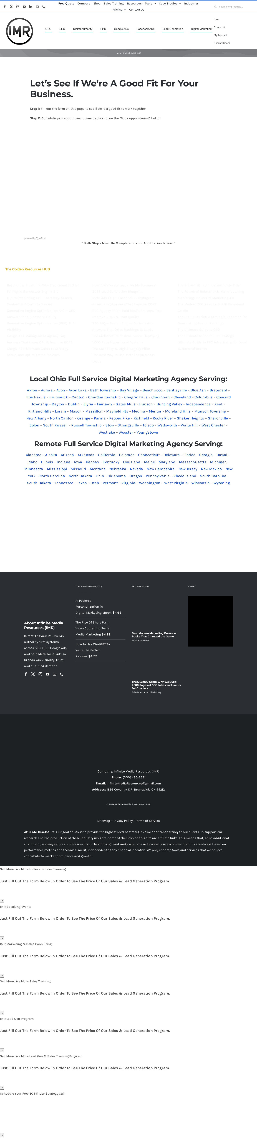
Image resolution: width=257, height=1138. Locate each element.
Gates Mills (125, 404)
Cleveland (182, 397)
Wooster (126, 432)
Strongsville (128, 425)
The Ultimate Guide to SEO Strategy (206, 336)
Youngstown (147, 432)
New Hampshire (161, 469)
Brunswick (58, 397)
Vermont (110, 483)
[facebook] (4, 6)
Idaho (32, 462)
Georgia (206, 455)
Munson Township (210, 411)
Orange (83, 418)
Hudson (146, 404)
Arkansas (86, 455)
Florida (189, 455)
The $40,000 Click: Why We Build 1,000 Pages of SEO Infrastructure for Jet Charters (156, 685)
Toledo (148, 425)
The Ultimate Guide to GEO (199, 330)
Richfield (141, 418)
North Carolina (52, 476)
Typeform (41, 238)
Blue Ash (198, 390)
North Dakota (80, 476)
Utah (94, 483)
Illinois (47, 462)
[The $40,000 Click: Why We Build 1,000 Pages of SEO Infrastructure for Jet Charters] (157, 661)
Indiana (63, 462)
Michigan (218, 462)
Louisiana (131, 462)
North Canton (62, 418)
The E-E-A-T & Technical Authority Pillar (209, 285)
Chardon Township (104, 397)
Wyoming (221, 483)
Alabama (34, 455)
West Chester (213, 425)
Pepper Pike (119, 418)
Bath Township (103, 390)
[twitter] (11, 6)
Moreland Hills (178, 411)
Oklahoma (117, 476)
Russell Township (86, 425)
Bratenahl (218, 390)
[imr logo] (19, 19)
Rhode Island (184, 476)
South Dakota (39, 483)
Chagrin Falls (136, 397)
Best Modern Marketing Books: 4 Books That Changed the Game (154, 635)
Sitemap (103, 821)
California (106, 455)
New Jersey (187, 469)
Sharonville (218, 418)
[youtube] (24, 6)
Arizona (67, 455)
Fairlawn (104, 404)
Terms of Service (147, 821)
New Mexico (211, 469)
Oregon (136, 476)
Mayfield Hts (117, 411)
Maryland (167, 462)
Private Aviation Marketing (146, 692)
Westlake (107, 432)
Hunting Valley (169, 404)
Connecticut (149, 455)
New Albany (36, 418)
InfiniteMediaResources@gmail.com (134, 783)
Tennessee (64, 483)
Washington (149, 483)
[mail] (37, 6)
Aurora (47, 390)
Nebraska (117, 469)
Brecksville (36, 397)
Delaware (171, 455)
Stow (109, 425)
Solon (34, 425)
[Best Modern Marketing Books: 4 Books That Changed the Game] (157, 612)
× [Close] (2, 901)
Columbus (204, 397)
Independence (198, 404)
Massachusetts (192, 462)
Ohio (100, 476)
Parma (99, 418)
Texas (82, 483)
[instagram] (17, 6)
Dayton (58, 404)
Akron (32, 390)
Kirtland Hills (39, 411)
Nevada (136, 469)
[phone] (43, 6)
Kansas (92, 462)
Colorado (126, 455)
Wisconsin (200, 483)
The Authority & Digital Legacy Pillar (121, 349)
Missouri (78, 469)
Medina (138, 411)
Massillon (93, 411)
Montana (98, 469)
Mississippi (57, 469)
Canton (78, 397)
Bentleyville (176, 390)
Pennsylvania (158, 476)
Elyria (88, 404)
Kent (218, 404)
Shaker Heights (190, 418)
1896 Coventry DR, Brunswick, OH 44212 (136, 789)
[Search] (215, 6)
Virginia (128, 483)
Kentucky (111, 462)
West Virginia (176, 483)
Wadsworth (167, 425)
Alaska (51, 455)
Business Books (140, 640)
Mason (76, 411)
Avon (60, 390)
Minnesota (33, 469)
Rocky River (163, 418)
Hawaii (222, 455)
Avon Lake (77, 390)
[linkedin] (30, 6)
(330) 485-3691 (134, 777)
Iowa (78, 462)
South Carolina (213, 476)
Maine (149, 462)
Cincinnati (160, 397)
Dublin (74, 404)
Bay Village (129, 390)
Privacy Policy (123, 821)
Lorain (60, 411)
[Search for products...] (232, 6)
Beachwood (152, 390)
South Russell (55, 425)
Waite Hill (189, 425)
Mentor (155, 411)
